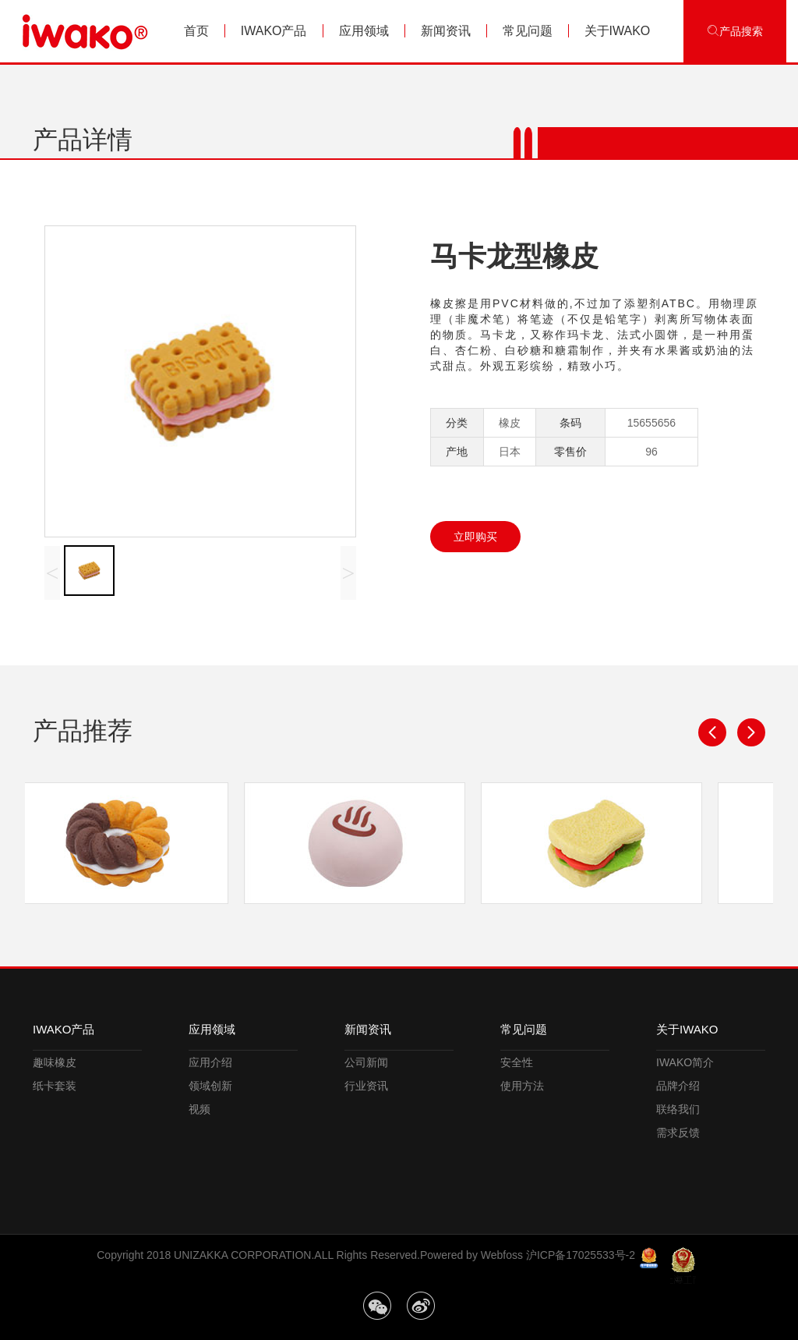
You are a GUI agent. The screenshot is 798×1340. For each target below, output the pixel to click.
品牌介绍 (678, 1085)
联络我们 (678, 1109)
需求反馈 (678, 1132)
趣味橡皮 (54, 1062)
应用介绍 (210, 1062)
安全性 (516, 1062)
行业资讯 (366, 1085)
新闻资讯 (446, 30)
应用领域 (364, 30)
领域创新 (210, 1085)
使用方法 (522, 1085)
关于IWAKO (617, 30)
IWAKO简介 (685, 1062)
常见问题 (528, 30)
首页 (196, 30)
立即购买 (475, 536)
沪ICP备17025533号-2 (580, 1255)
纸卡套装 (54, 1085)
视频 (199, 1109)
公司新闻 (366, 1062)
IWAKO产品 (274, 30)
